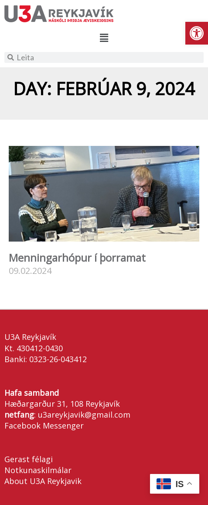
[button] (196, 33)
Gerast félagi (28, 459)
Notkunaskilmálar (38, 470)
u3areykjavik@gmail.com (84, 414)
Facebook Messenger (44, 425)
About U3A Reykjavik (43, 481)
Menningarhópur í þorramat (77, 257)
